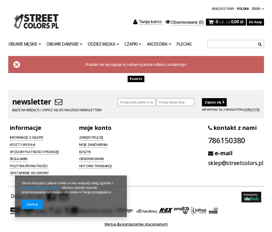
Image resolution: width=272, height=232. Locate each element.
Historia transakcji (95, 166)
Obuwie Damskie (62, 44)
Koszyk (85, 152)
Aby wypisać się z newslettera (230, 109)
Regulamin (18, 159)
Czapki (131, 44)
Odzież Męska (101, 44)
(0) (184, 22)
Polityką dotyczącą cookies (41, 188)
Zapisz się (214, 102)
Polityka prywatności (29, 166)
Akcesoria (157, 44)
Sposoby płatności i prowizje (34, 152)
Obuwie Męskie (22, 44)
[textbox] (236, 44)
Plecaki (184, 44)
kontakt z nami (232, 127)
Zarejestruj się (91, 138)
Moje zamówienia (93, 145)
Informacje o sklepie (26, 138)
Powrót (136, 78)
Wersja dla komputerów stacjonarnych (136, 224)
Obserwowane (91, 159)
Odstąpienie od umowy (29, 173)
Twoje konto (148, 22)
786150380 (226, 140)
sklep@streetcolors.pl (235, 163)
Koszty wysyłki (22, 145)
